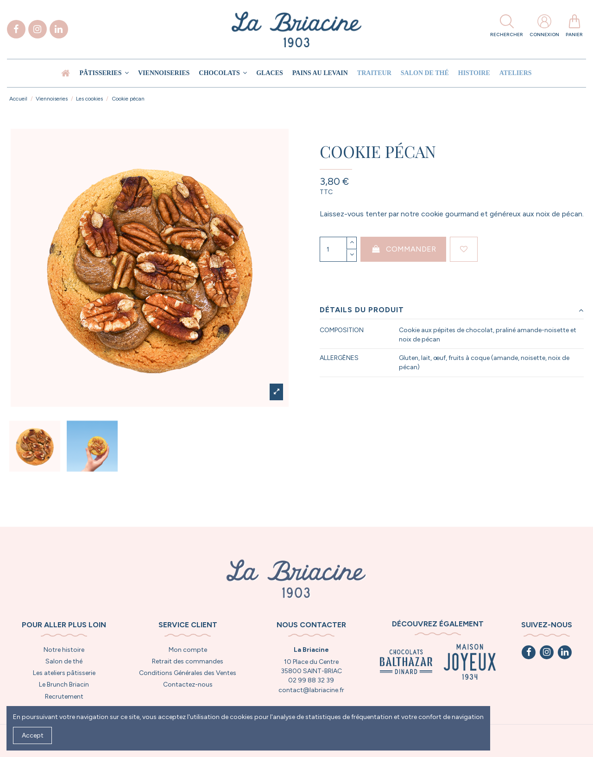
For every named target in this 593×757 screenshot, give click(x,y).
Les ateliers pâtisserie (64, 673)
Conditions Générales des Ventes (187, 673)
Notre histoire (64, 650)
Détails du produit (452, 310)
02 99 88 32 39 (311, 680)
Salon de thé (63, 661)
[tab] (452, 310)
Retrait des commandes (187, 661)
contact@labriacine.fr (311, 690)
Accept (33, 735)
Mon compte (188, 650)
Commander (403, 249)
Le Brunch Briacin (64, 684)
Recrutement (64, 696)
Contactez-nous (188, 684)
